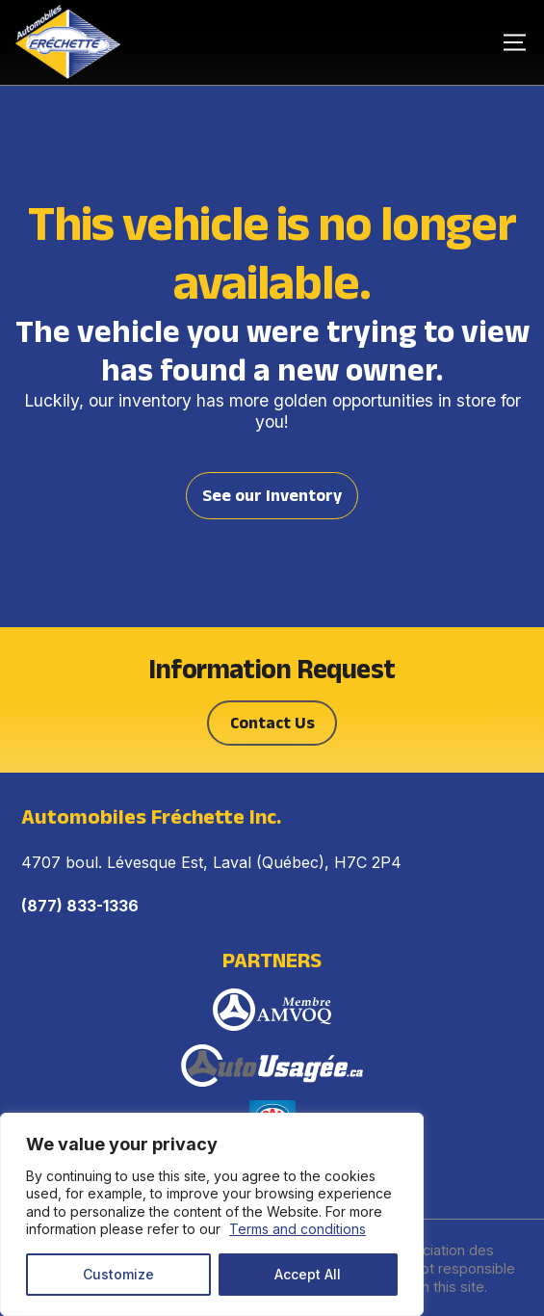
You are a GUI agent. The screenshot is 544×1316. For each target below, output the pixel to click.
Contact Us (272, 722)
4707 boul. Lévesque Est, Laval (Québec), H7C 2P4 (211, 862)
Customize (118, 1274)
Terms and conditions (297, 1229)
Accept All (307, 1274)
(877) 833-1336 (80, 905)
